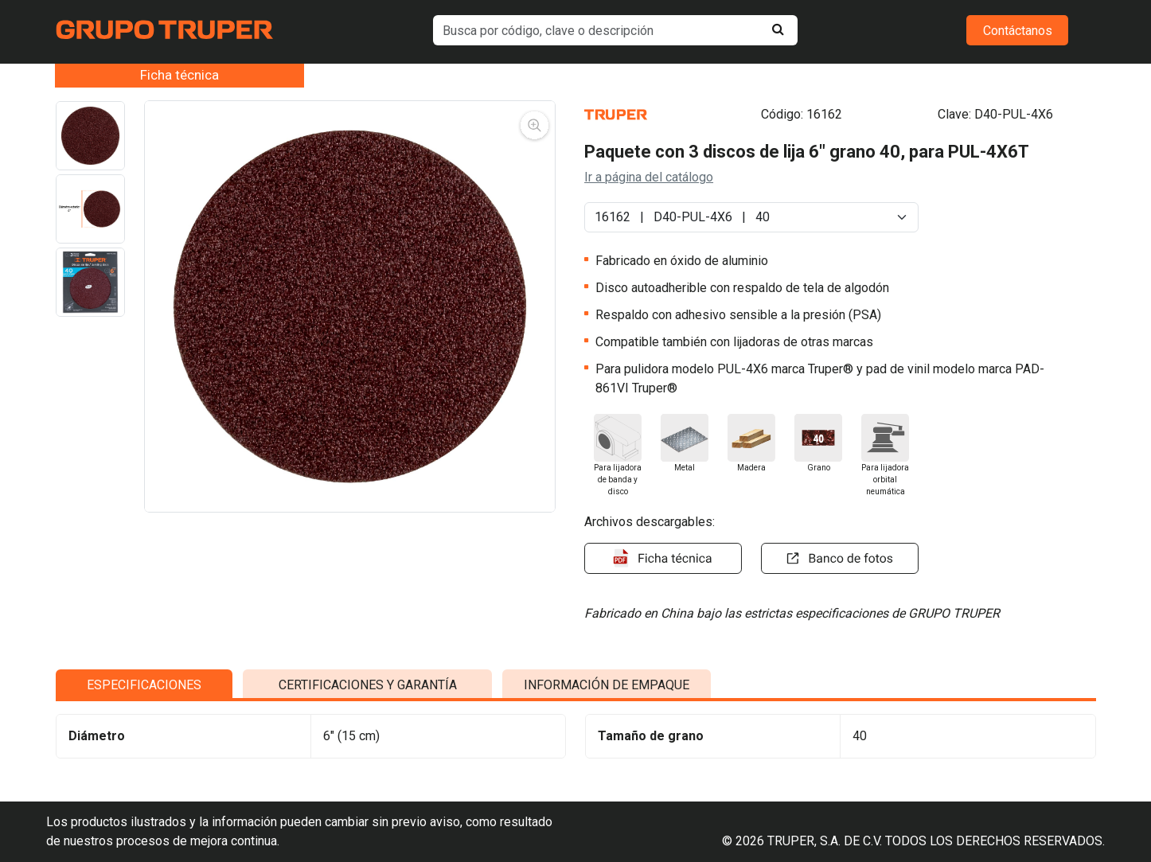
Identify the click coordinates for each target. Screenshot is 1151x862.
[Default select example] (751, 217)
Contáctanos (1017, 30)
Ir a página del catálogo (648, 177)
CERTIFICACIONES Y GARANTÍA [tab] (368, 727)
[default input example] (615, 30)
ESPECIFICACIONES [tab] (144, 727)
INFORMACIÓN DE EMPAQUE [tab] (606, 727)
